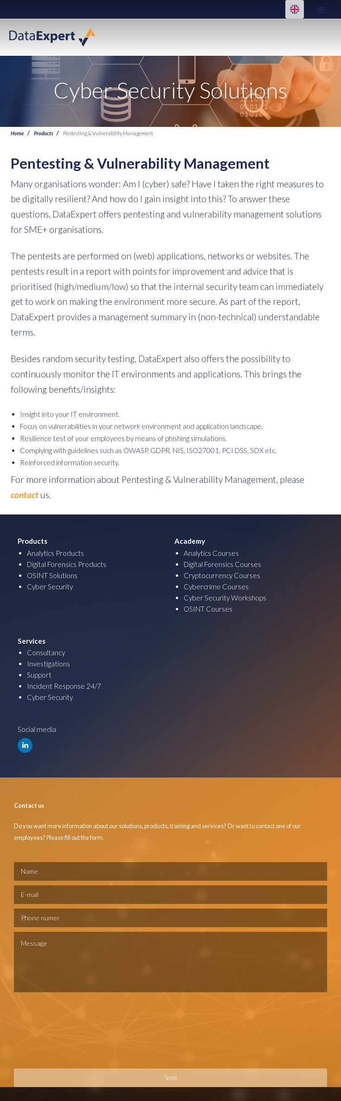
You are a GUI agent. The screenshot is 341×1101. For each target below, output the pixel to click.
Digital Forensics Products (66, 564)
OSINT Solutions (52, 575)
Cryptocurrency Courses (222, 575)
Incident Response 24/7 (64, 686)
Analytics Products (55, 553)
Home (17, 133)
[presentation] (52, 1030)
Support (39, 675)
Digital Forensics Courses (222, 564)
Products (43, 133)
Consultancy (46, 652)
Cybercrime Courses (216, 586)
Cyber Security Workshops (225, 597)
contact (25, 494)
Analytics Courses (211, 553)
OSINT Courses (208, 609)
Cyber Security (50, 586)
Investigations (48, 663)
